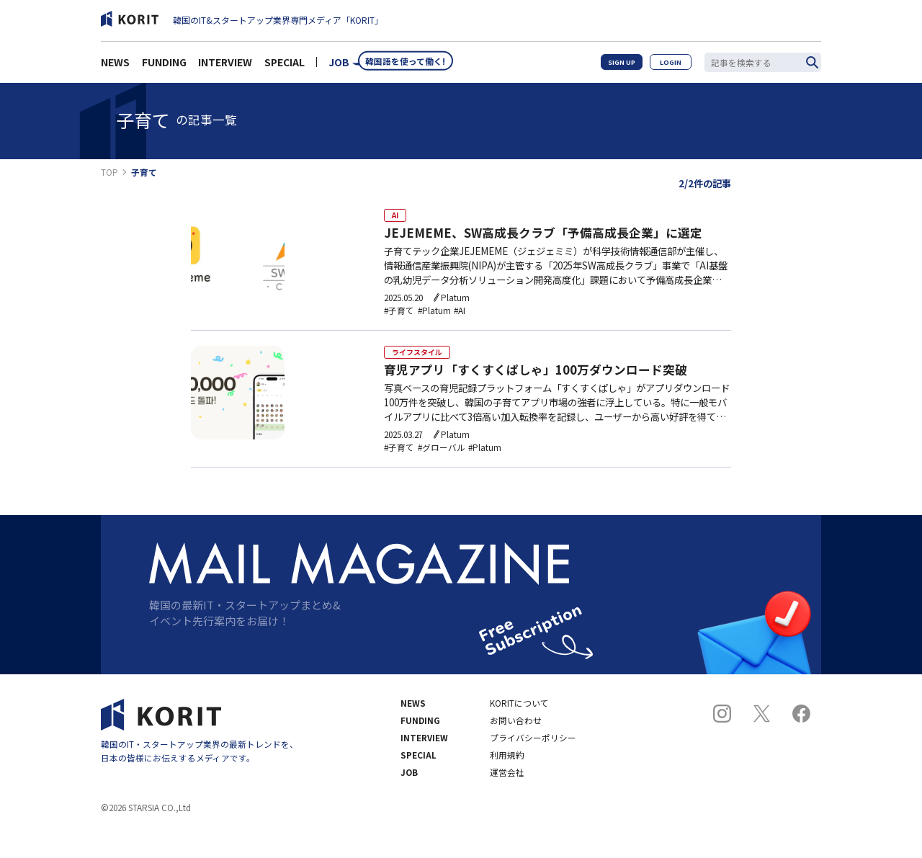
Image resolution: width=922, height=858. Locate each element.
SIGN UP (618, 66)
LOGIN (669, 66)
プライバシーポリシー (533, 765)
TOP (109, 172)
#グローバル (441, 466)
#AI (459, 315)
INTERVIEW (225, 66)
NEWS (115, 66)
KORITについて (519, 731)
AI (395, 217)
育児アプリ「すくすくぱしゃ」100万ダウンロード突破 (535, 389)
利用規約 (507, 783)
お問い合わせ (516, 748)
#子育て (399, 315)
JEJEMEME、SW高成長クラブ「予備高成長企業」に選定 (543, 238)
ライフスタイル (417, 367)
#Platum (434, 315)
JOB (338, 66)
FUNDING (164, 66)
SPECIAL (284, 66)
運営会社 (507, 800)
